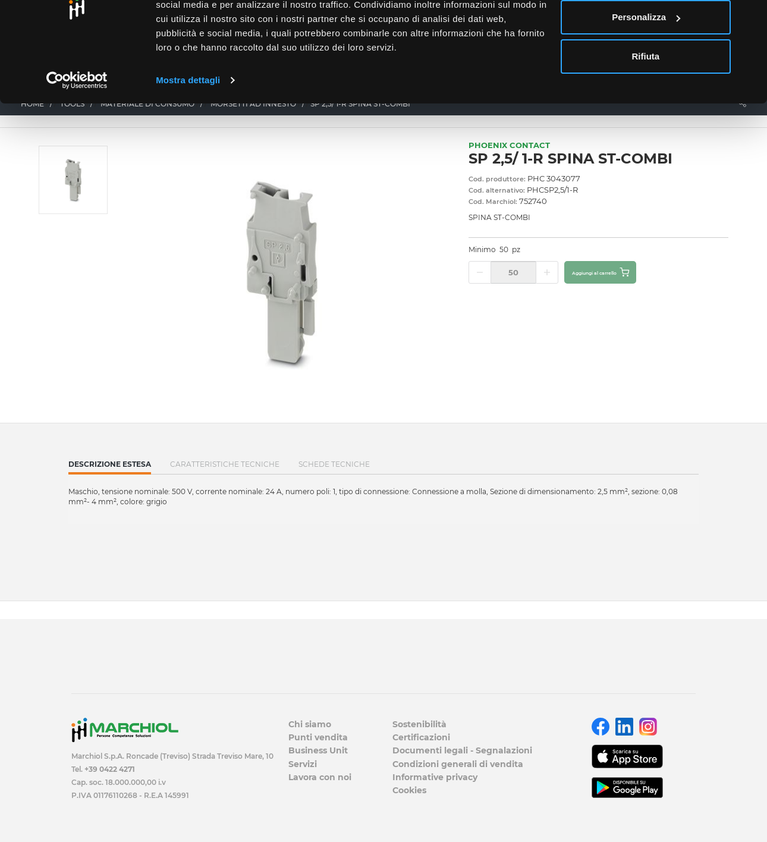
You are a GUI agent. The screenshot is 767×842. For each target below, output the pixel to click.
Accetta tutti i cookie (646, 31)
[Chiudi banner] (748, 18)
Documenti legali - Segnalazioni (462, 750)
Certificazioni (421, 737)
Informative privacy (434, 777)
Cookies (409, 790)
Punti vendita (318, 737)
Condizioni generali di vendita (457, 764)
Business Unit (318, 750)
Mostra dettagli (188, 133)
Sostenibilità (419, 724)
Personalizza (646, 70)
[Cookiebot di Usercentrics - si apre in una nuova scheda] (77, 133)
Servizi (302, 764)
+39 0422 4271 (109, 769)
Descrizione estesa (109, 467)
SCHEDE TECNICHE (334, 464)
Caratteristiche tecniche (224, 464)
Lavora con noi (319, 777)
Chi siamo (309, 724)
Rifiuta (646, 109)
